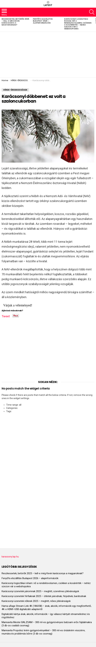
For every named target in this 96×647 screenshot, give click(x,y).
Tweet (6, 316)
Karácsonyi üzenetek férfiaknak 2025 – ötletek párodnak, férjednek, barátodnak (44, 596)
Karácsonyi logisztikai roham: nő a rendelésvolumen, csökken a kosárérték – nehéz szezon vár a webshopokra (77, 24)
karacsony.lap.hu (10, 556)
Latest (48, 4)
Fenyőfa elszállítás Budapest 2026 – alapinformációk (43, 21)
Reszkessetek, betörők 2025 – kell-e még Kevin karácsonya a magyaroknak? (15, 22)
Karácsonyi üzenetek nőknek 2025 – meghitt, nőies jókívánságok (36, 601)
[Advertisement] (48, 54)
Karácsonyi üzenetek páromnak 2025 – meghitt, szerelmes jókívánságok (40, 591)
